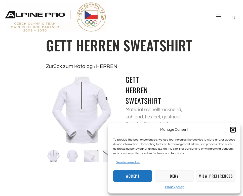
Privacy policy (174, 187)
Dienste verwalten (128, 162)
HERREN (106, 66)
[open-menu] (216, 17)
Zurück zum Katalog (70, 66)
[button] (232, 129)
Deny (174, 176)
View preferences (216, 176)
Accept (132, 176)
